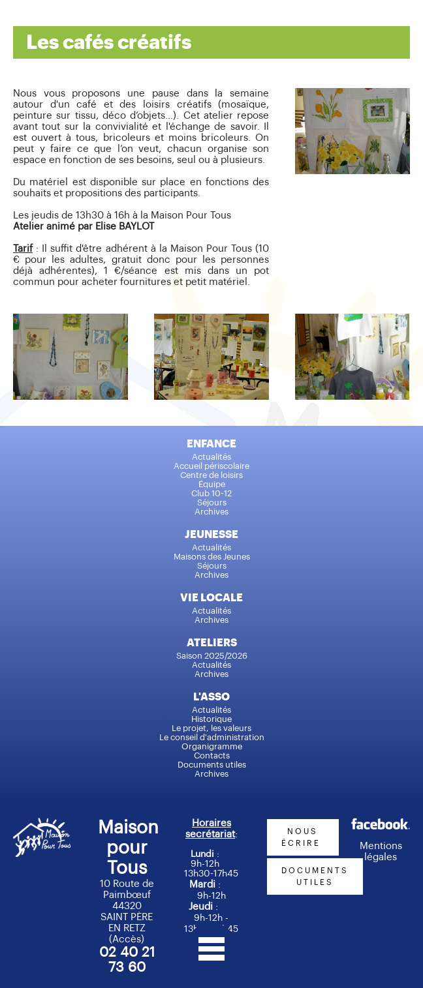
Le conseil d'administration (211, 737)
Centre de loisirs (211, 475)
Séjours (212, 502)
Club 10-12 (211, 493)
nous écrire (302, 837)
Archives (211, 511)
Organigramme (211, 746)
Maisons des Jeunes (212, 556)
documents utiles (315, 876)
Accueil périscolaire (211, 466)
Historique (211, 719)
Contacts (212, 755)
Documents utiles (212, 764)
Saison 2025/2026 (211, 655)
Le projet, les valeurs (211, 728)
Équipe (211, 484)
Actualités (211, 457)
